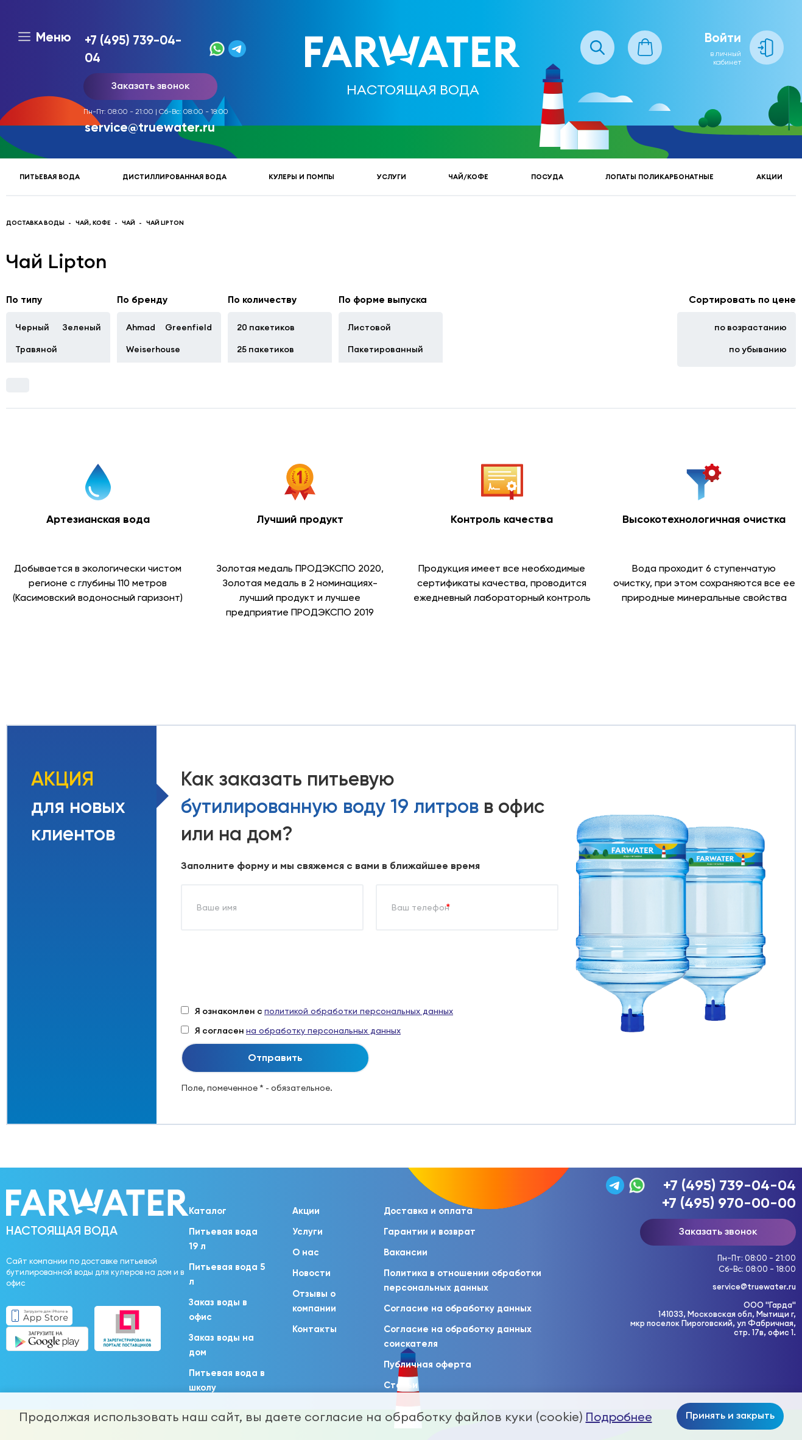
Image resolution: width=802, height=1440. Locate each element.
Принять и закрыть (730, 1415)
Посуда (547, 176)
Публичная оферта (427, 1364)
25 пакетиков (265, 349)
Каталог (208, 1210)
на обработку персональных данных (323, 1030)
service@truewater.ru (150, 127)
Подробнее (619, 1417)
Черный (32, 327)
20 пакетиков (266, 327)
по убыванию (758, 349)
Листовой (369, 327)
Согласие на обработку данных (458, 1308)
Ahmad (140, 327)
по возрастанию (750, 327)
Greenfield (188, 327)
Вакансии (405, 1252)
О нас (305, 1252)
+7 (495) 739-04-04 (133, 48)
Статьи (401, 1385)
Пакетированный (385, 349)
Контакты (314, 1329)
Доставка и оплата (428, 1210)
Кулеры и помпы (301, 176)
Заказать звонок (150, 85)
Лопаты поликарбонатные (659, 176)
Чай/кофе (468, 176)
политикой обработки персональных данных (358, 1011)
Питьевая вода (49, 176)
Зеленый (81, 327)
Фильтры (17, 385)
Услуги (391, 176)
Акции (769, 176)
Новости (311, 1273)
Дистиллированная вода (174, 176)
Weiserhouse (153, 349)
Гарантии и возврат (430, 1231)
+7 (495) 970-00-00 (729, 1202)
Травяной (36, 349)
